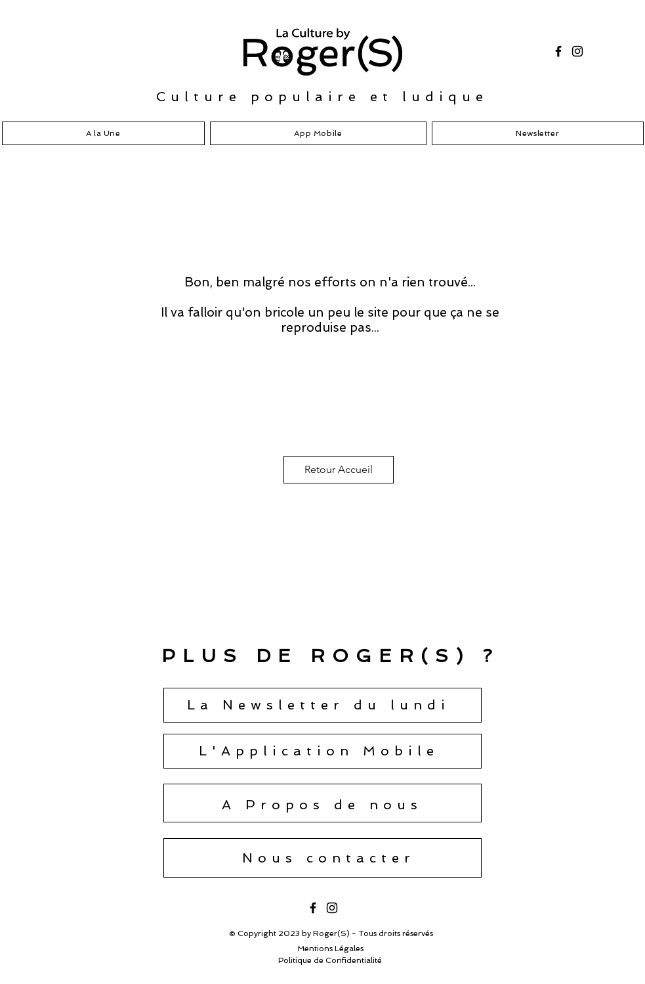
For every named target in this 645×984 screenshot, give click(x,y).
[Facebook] (558, 51)
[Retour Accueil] (338, 469)
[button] (318, 705)
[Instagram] (577, 51)
